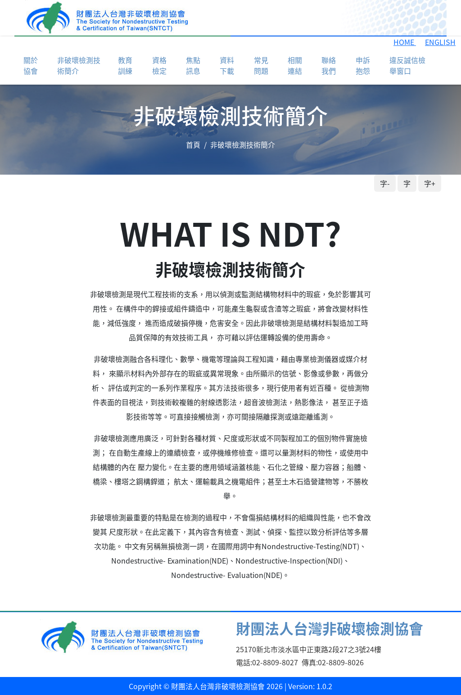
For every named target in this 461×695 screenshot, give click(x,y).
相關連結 (295, 65)
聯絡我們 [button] (328, 65)
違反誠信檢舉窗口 (407, 65)
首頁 (193, 144)
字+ (429, 183)
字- (385, 183)
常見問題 (261, 65)
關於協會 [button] (30, 65)
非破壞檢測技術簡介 (78, 65)
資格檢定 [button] (159, 65)
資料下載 (227, 65)
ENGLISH (440, 41)
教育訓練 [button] (125, 65)
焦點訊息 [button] (193, 65)
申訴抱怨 (363, 65)
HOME (404, 41)
